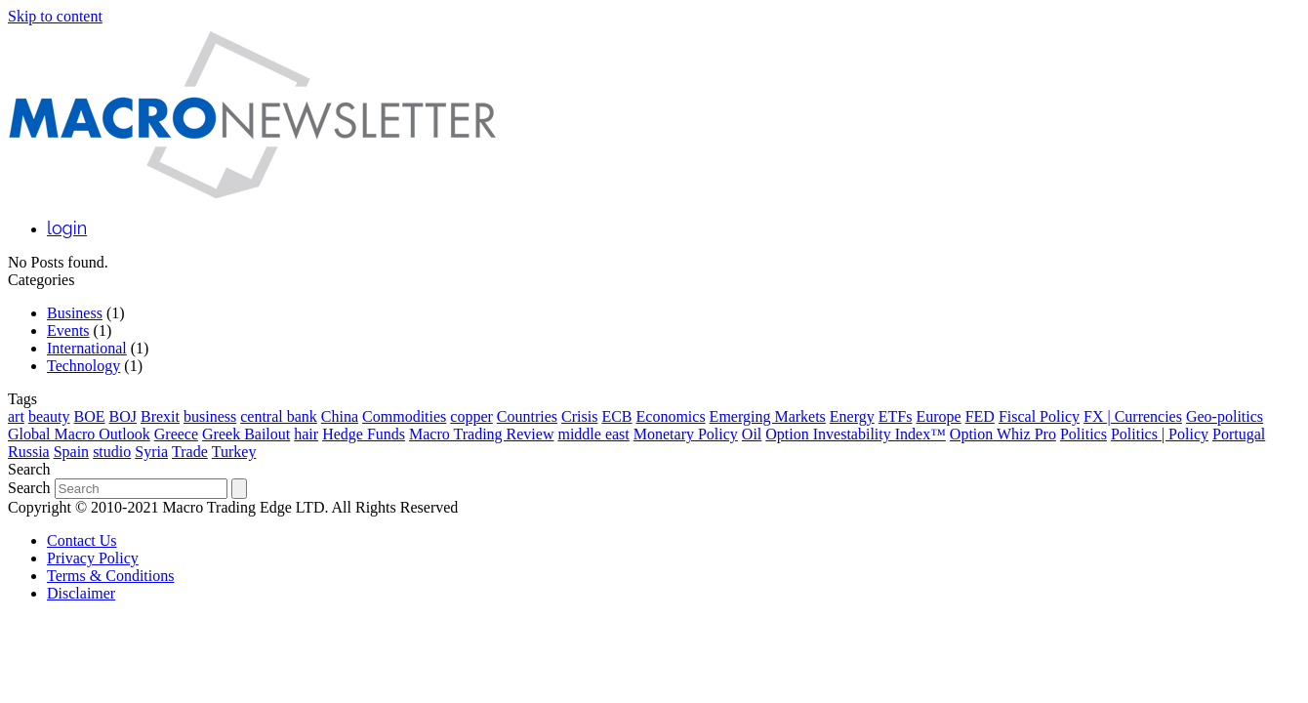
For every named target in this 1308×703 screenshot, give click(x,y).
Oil (751, 434)
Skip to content (55, 16)
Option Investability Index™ (855, 434)
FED (980, 416)
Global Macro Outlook (79, 434)
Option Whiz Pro (1003, 434)
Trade (190, 451)
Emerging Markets (768, 416)
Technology (83, 365)
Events (68, 330)
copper (471, 416)
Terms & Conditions (110, 575)
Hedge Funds (363, 434)
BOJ (123, 416)
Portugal (1238, 434)
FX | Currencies (1132, 416)
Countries (527, 416)
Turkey (234, 451)
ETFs (896, 416)
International (87, 348)
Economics (671, 416)
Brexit (160, 416)
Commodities (404, 416)
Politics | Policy (1159, 434)
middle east (593, 434)
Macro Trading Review (481, 434)
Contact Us (82, 540)
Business (74, 313)
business (210, 416)
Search (29, 487)
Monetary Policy (686, 434)
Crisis (579, 416)
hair (306, 434)
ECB (616, 416)
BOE (89, 416)
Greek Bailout (246, 434)
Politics (1083, 434)
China (339, 416)
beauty (49, 416)
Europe (938, 416)
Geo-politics (1224, 416)
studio (112, 451)
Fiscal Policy (1039, 416)
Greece (176, 434)
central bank (278, 416)
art (16, 416)
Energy (852, 416)
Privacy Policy (93, 558)
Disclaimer (81, 593)
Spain (71, 451)
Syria (151, 451)
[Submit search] (239, 488)
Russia (29, 451)
